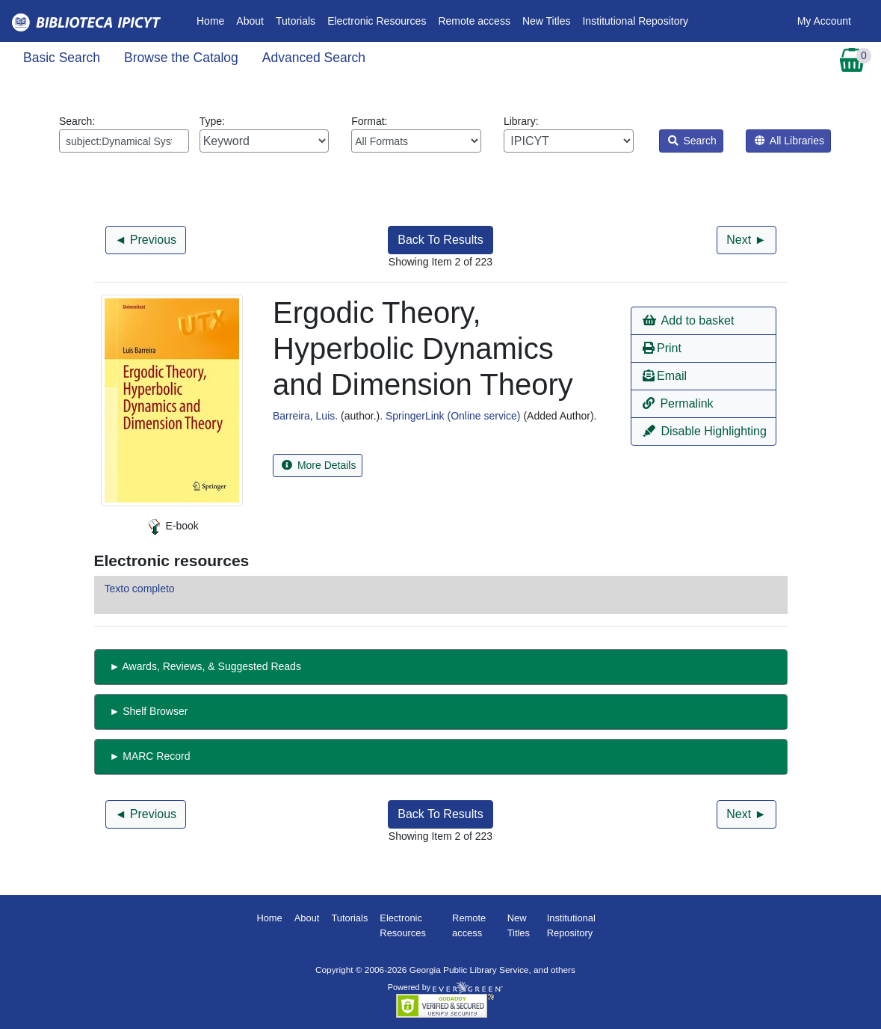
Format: (416, 134)
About (250, 21)
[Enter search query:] (124, 141)
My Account (824, 21)
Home (213, 20)
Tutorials (295, 21)
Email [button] (665, 375)
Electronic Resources (376, 21)
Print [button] (662, 348)
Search (692, 141)
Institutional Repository (635, 21)
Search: (124, 134)
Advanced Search (313, 57)
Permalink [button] (678, 403)
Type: (265, 134)
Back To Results (440, 239)
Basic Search (61, 57)
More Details (319, 465)
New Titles (546, 21)
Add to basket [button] (688, 320)
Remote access (474, 21)
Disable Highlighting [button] (705, 431)
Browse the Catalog (181, 57)
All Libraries (789, 141)
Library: (569, 134)
